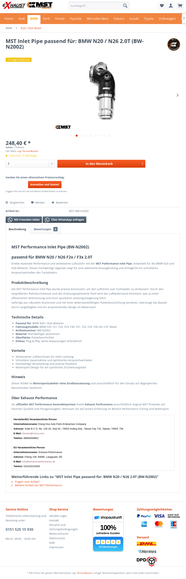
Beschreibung (17, 229)
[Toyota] (148, 19)
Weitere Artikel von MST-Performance (36, 485)
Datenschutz (57, 538)
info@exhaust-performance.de (38, 461)
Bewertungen (46, 229)
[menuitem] (99, 5)
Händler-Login (58, 516)
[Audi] (21, 19)
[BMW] (33, 19)
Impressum (56, 547)
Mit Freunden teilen (24, 220)
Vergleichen (15, 202)
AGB (52, 542)
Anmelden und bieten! (44, 184)
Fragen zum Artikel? (25, 481)
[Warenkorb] (180, 5)
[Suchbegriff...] (99, 5)
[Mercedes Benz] (97, 19)
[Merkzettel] (161, 5)
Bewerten (60, 202)
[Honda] (59, 19)
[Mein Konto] (171, 5)
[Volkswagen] (167, 19)
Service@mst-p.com (33, 433)
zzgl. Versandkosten (27, 151)
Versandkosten (85, 572)
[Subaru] (119, 19)
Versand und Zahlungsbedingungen (63, 527)
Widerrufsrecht (58, 533)
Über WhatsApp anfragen (64, 220)
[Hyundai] (75, 19)
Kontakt (54, 520)
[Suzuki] (134, 19)
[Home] (9, 19)
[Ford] (46, 19)
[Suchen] (125, 5)
